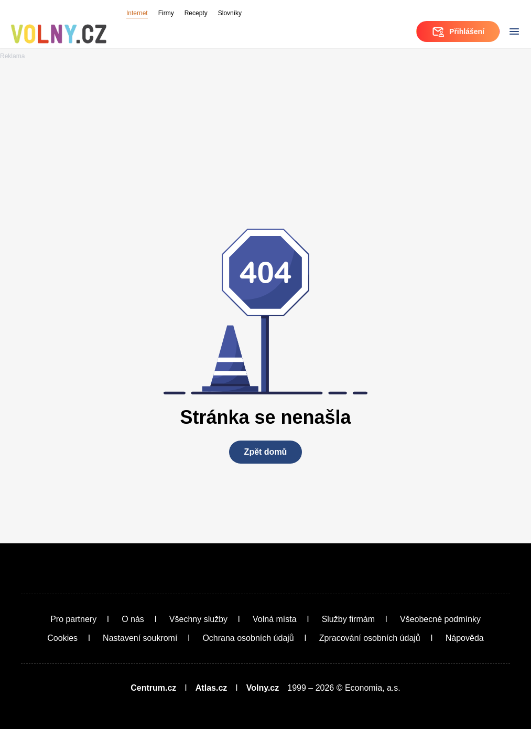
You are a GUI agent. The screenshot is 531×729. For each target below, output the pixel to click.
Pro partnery (73, 619)
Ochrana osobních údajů (248, 638)
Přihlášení (457, 31)
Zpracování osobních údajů (369, 638)
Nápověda (465, 638)
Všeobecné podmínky (440, 619)
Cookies (62, 638)
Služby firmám (348, 619)
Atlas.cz (211, 687)
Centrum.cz (153, 687)
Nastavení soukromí (140, 638)
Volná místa (275, 619)
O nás (133, 619)
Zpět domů (265, 451)
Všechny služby (198, 619)
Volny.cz (262, 687)
